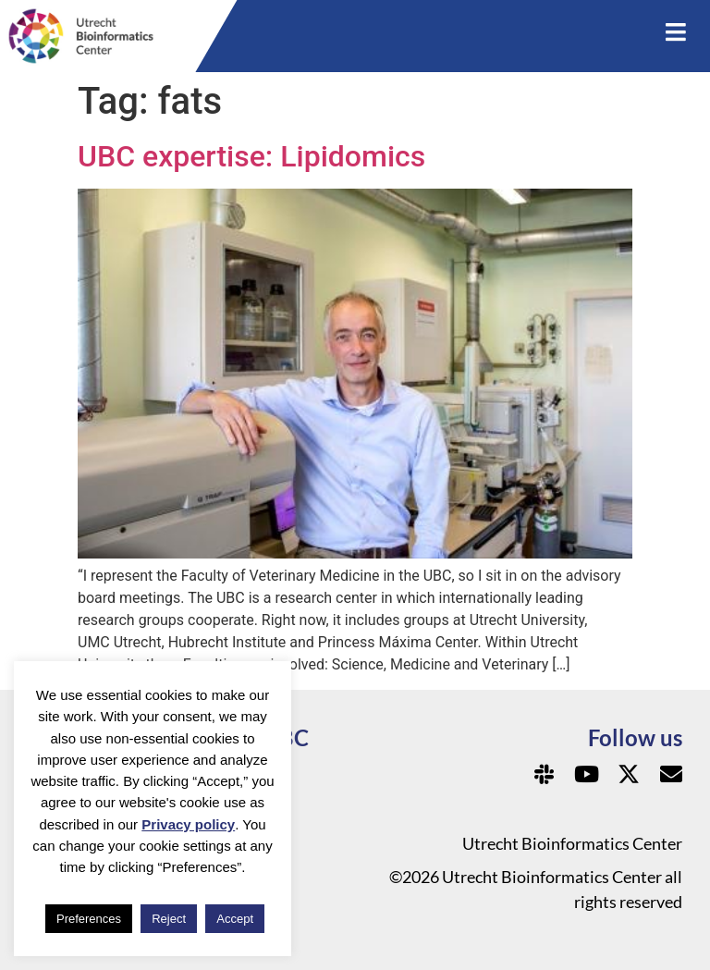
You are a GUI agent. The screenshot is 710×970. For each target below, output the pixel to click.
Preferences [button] (88, 919)
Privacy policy (188, 824)
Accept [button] (234, 919)
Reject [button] (169, 919)
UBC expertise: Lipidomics (251, 156)
